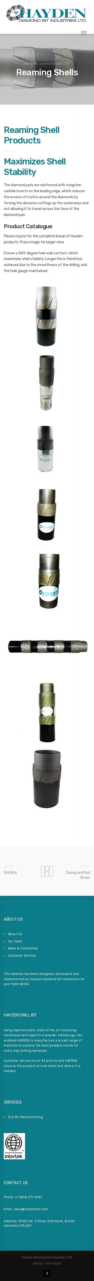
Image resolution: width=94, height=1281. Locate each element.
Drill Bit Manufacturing (25, 1117)
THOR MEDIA (52, 1263)
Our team (15, 941)
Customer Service (22, 955)
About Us (15, 934)
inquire (20, 236)
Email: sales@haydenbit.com (26, 1209)
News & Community (23, 948)
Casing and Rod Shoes (78, 875)
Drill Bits (10, 873)
